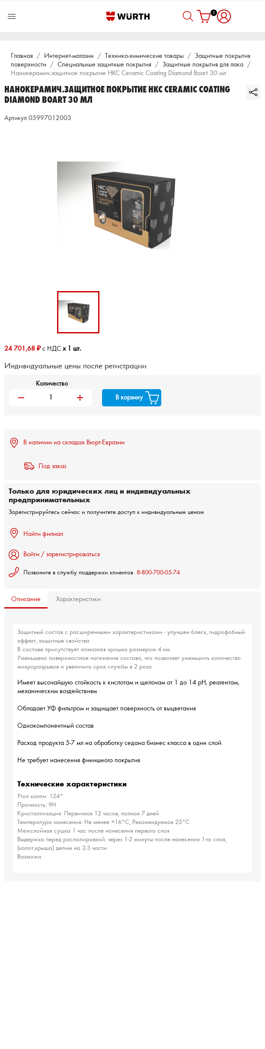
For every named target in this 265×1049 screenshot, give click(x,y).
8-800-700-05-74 (158, 573)
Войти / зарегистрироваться (54, 554)
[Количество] (50, 397)
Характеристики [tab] (78, 599)
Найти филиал (36, 533)
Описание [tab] (26, 599)
